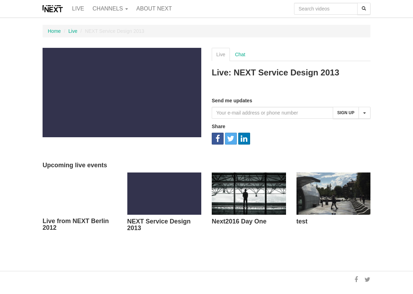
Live (78, 9)
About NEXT (154, 9)
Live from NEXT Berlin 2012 (76, 224)
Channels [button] (110, 9)
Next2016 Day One (239, 221)
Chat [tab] (240, 54)
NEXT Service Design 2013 (159, 225)
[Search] (363, 9)
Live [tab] (220, 54)
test (302, 221)
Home (54, 31)
